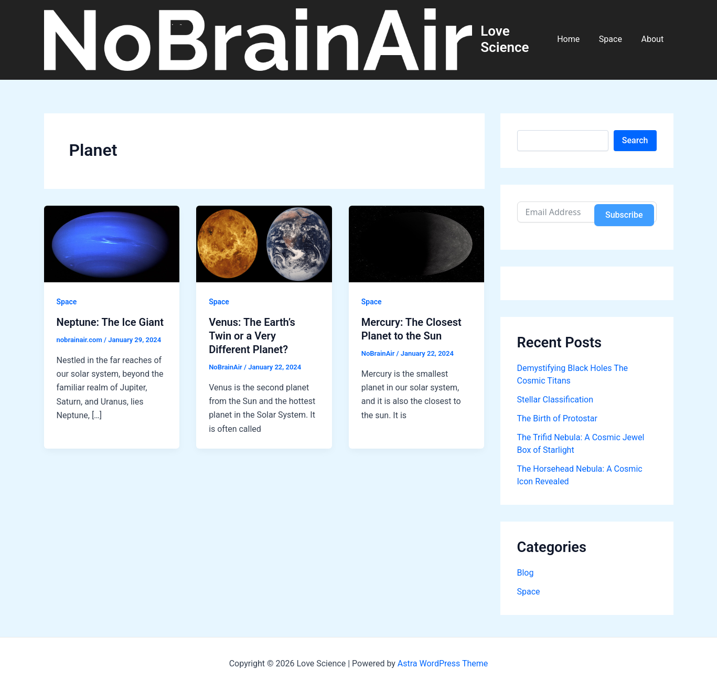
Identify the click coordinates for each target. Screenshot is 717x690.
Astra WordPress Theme (443, 663)
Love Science (511, 40)
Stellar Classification (555, 401)
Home (574, 40)
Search (635, 141)
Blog (525, 574)
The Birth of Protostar (557, 419)
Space (614, 40)
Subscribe (624, 215)
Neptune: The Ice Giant (110, 323)
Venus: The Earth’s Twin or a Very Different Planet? (252, 337)
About (654, 40)
